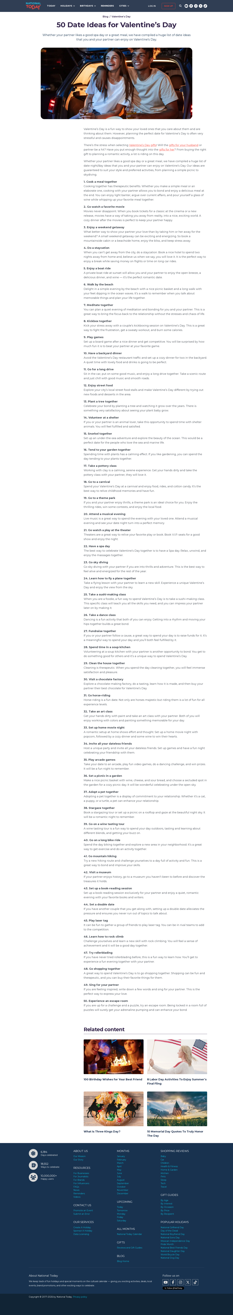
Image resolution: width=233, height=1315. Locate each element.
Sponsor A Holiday (82, 1230)
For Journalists (80, 1176)
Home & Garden (169, 1169)
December (122, 1193)
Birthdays (86, 6)
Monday (121, 1214)
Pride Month (167, 1244)
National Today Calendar (129, 1234)
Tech (163, 1183)
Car (162, 1159)
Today (51, 6)
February (121, 1159)
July (119, 1176)
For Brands (79, 1180)
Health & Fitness (169, 1166)
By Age (164, 1200)
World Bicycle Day (170, 1254)
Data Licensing (81, 1234)
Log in (152, 6)
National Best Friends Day (174, 1247)
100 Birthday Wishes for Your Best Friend (113, 1079)
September (123, 1183)
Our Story (78, 1159)
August (121, 1180)
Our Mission (79, 1156)
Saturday (121, 1220)
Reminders (107, 6)
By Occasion (167, 1207)
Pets (163, 1176)
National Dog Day (170, 1257)
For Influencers (81, 1183)
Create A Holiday (82, 1227)
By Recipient (167, 1214)
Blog (105, 16)
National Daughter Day (173, 1251)
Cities (122, 6)
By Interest (166, 1203)
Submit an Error (81, 1214)
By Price (165, 1210)
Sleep (163, 1180)
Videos (76, 1197)
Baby (163, 1156)
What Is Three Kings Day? (102, 1131)
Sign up (168, 6)
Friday (120, 1217)
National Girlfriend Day (172, 1227)
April (119, 1166)
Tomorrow (122, 1210)
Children (165, 1163)
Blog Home (123, 1261)
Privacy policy (80, 1296)
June (119, 1173)
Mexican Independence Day (175, 1241)
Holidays (66, 6)
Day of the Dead (169, 1230)
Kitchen (165, 1173)
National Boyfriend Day (173, 1234)
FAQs (76, 1186)
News (76, 1190)
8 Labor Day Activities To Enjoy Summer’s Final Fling (177, 1081)
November (122, 1190)
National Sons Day (170, 1237)
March (120, 1163)
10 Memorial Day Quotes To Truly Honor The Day (175, 1133)
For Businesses (81, 1173)
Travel (164, 1186)
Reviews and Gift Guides (129, 1247)
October (121, 1186)
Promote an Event (83, 1210)
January (121, 1156)
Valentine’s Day (121, 16)
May (119, 1169)
